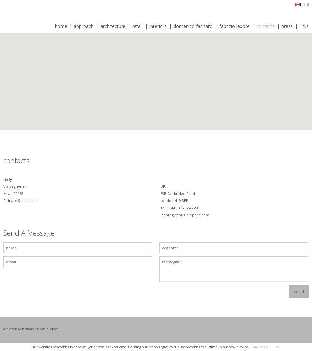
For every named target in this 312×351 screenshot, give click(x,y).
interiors (158, 26)
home (61, 26)
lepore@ (168, 214)
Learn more (259, 347)
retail (137, 26)
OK (278, 347)
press (287, 26)
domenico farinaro (193, 26)
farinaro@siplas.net (20, 200)
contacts (265, 26)
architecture (112, 26)
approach (84, 26)
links (304, 26)
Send (298, 291)
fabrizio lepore (234, 26)
